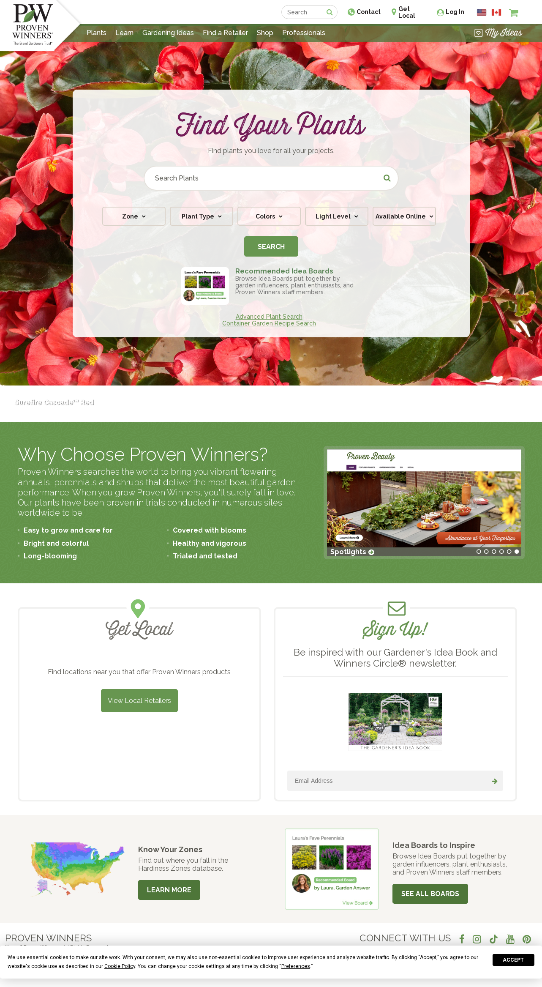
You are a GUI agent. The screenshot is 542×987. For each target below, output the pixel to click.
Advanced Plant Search (269, 316)
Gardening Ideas (168, 33)
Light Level (334, 216)
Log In (455, 11)
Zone (130, 216)
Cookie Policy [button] (119, 966)
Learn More (169, 890)
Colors (266, 216)
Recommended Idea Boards (284, 271)
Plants (96, 33)
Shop (265, 33)
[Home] (32, 25)
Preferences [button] (295, 966)
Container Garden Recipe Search (269, 323)
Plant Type (198, 216)
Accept (513, 960)
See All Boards (430, 894)
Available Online (401, 216)
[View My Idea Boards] (498, 32)
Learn (124, 33)
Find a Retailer (225, 33)
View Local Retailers (139, 701)
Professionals (303, 33)
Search (271, 247)
